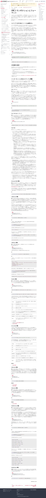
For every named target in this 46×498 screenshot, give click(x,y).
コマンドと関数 (3, 17)
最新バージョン (20, 5)
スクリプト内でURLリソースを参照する (41, 4)
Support (18, 493)
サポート (23, 1)
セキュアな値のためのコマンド (6, 43)
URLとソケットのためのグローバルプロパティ (29, 75)
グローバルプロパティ (4, 50)
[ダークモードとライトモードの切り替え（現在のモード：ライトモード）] (39, 1)
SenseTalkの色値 (4, 36)
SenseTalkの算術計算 (4, 21)
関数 (17, 322)
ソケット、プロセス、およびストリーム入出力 (6, 30)
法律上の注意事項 (3, 52)
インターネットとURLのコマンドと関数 (41, 7)
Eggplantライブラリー (6, 491)
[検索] (43, 1)
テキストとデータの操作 (5, 19)
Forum (18, 491)
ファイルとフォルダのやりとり (6, 27)
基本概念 (2, 13)
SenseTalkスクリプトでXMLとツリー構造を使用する (5, 34)
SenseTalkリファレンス (4, 9)
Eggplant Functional (3, 4)
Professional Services (20, 494)
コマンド (14, 186)
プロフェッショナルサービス (29, 1)
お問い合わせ (2, 51)
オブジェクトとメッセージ (4, 14)
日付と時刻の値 (4, 23)
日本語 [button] (36, 1)
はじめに (2, 5)
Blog (17, 492)
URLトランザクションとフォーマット (6, 32)
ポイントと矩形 (4, 22)
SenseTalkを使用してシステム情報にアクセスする (5, 40)
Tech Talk (40, 10)
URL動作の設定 (40, 5)
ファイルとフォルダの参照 (5, 26)
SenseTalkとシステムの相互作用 (5, 42)
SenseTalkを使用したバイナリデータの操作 (5, 38)
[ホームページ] (12, 7)
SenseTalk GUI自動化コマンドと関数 (5, 45)
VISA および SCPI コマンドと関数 (5, 48)
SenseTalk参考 (3, 8)
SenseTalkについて (3, 10)
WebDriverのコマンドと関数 (5, 46)
